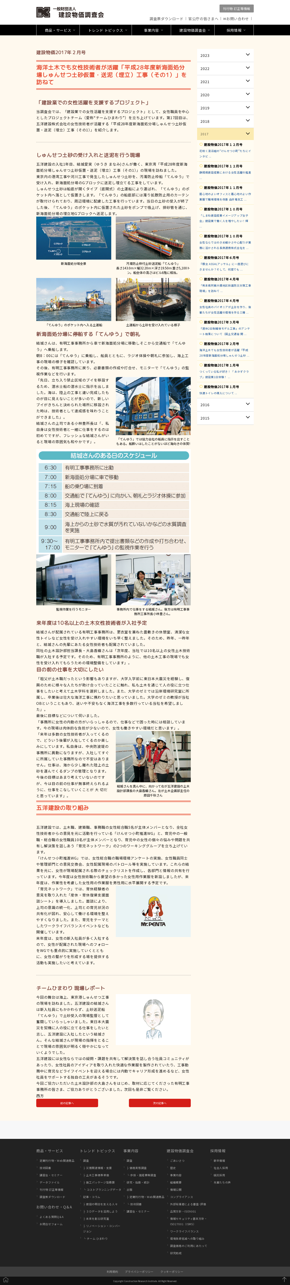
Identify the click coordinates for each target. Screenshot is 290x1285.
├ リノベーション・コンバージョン (102, 1228)
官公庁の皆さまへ (203, 18)
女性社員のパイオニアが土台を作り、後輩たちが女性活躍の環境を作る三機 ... (225, 309)
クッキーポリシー (171, 1271)
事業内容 (131, 1150)
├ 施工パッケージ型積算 (99, 1182)
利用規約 (112, 1271)
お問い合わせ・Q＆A (54, 1207)
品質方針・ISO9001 (183, 1211)
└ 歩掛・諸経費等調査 (141, 1175)
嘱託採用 (219, 1175)
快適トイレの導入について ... (218, 393)
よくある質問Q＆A (52, 1217)
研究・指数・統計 (138, 1182)
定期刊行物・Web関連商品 (57, 1160)
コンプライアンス (181, 1197)
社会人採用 (221, 1168)
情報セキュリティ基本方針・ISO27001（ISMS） (188, 1221)
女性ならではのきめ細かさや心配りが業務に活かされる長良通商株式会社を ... (225, 245)
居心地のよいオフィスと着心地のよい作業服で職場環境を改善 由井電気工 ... (225, 196)
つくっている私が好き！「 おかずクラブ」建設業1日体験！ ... (224, 374)
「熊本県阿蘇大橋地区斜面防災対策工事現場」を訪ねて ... (225, 288)
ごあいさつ (177, 1160)
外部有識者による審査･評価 (188, 1204)
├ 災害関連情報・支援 (97, 1168)
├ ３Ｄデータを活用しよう (100, 1211)
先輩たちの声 (222, 1182)
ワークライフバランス (184, 1231)
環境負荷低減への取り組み (187, 1238)
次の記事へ (160, 1103)
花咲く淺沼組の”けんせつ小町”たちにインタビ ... (225, 153)
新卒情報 (219, 1160)
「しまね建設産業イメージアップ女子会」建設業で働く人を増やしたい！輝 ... (223, 220)
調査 (86, 1160)
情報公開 (176, 1189)
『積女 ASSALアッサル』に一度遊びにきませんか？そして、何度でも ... (224, 266)
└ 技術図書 (134, 1204)
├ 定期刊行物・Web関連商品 (145, 1197)
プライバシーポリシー (139, 1271)
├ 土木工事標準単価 (96, 1175)
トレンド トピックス (97, 1150)
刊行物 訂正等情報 (236, 8)
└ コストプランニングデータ (102, 1189)
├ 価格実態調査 (137, 1168)
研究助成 (176, 1253)
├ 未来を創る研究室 (96, 1218)
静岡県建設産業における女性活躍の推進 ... (225, 175)
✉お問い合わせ (236, 18)
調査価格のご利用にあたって (188, 1246)
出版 (129, 1189)
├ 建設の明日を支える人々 (100, 1204)
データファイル (50, 1182)
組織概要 (176, 1182)
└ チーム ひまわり (95, 1238)
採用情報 (218, 1150)
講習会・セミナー (51, 1175)
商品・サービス (49, 1150)
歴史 (173, 1168)
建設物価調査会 (180, 1150)
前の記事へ (67, 1103)
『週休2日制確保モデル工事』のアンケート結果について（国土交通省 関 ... (224, 331)
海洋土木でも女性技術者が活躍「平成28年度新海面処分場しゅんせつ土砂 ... (224, 352)
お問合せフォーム (51, 1224)
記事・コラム (91, 1197)
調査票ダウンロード (167, 18)
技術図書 (45, 1168)
